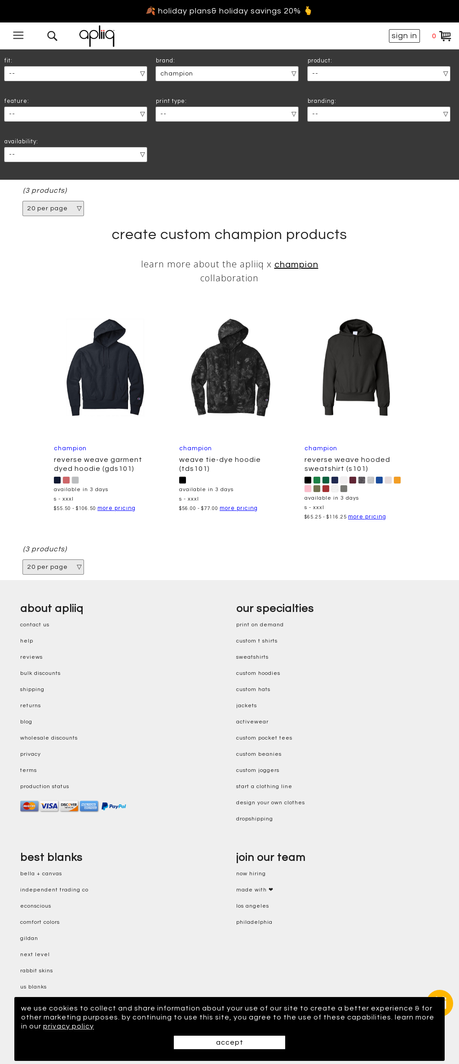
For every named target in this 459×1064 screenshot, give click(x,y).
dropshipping (254, 819)
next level (35, 955)
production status (44, 786)
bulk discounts (40, 673)
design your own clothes (270, 803)
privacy (30, 754)
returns (30, 706)
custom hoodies (258, 673)
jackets (246, 706)
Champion (296, 264)
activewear (252, 722)
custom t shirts (257, 641)
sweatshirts (252, 657)
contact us (34, 625)
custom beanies (259, 754)
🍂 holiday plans (179, 11)
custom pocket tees (264, 738)
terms (28, 770)
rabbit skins (36, 971)
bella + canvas (41, 874)
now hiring (251, 874)
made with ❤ (255, 890)
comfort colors (40, 922)
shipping (32, 689)
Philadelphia (254, 922)
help (26, 641)
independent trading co (54, 890)
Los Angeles (252, 906)
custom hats (253, 689)
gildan (29, 938)
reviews (31, 657)
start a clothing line (264, 786)
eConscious (35, 906)
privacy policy (68, 1026)
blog (26, 722)
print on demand (260, 625)
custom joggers (257, 770)
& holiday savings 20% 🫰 (262, 11)
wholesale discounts (49, 738)
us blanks (33, 987)
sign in (404, 35)
